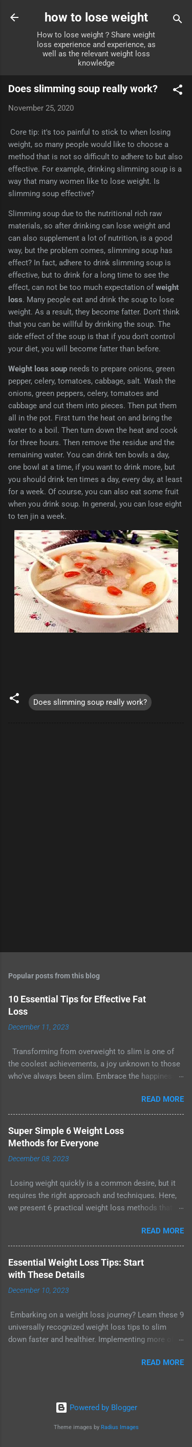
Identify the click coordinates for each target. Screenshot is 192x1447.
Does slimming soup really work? (90, 702)
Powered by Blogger (96, 1407)
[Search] (178, 20)
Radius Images (120, 1427)
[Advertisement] (96, 840)
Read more (162, 1099)
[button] (178, 91)
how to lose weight (96, 17)
